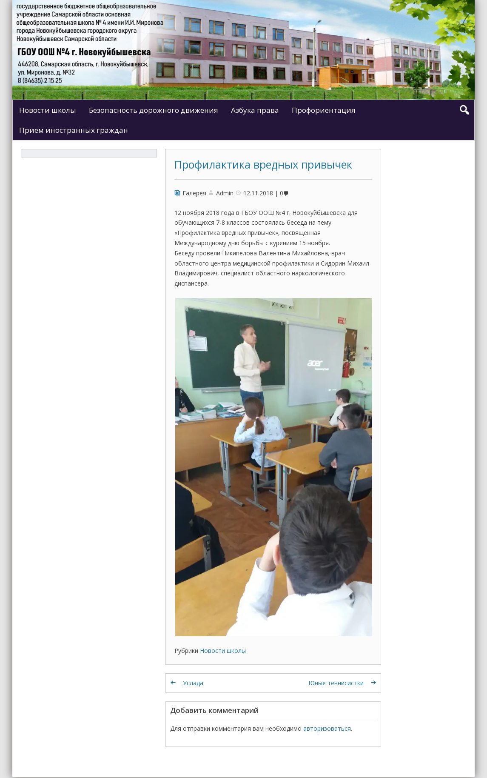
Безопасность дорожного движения (153, 110)
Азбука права (255, 110)
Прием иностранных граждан (73, 130)
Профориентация (324, 110)
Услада (193, 683)
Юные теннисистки (336, 683)
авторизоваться (327, 728)
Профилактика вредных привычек (263, 164)
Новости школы (47, 110)
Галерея (194, 193)
